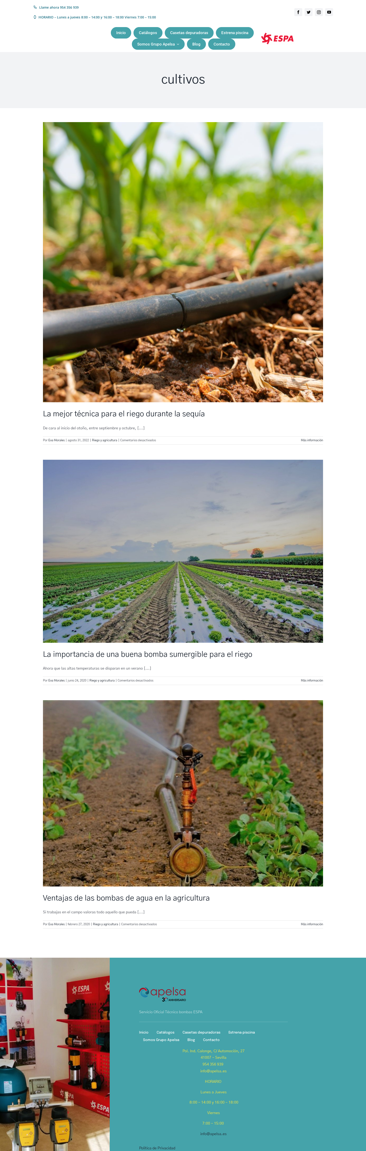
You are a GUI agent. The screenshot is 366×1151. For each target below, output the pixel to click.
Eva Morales (56, 440)
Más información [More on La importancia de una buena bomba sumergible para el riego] (312, 680)
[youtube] (329, 12)
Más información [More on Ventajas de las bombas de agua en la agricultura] (312, 924)
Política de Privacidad (157, 1148)
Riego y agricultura (104, 440)
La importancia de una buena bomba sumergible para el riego (147, 654)
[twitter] (309, 12)
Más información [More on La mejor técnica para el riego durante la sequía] (312, 440)
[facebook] (298, 12)
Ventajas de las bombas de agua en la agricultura (126, 898)
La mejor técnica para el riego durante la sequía (124, 414)
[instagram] (319, 12)
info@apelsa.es (213, 1134)
